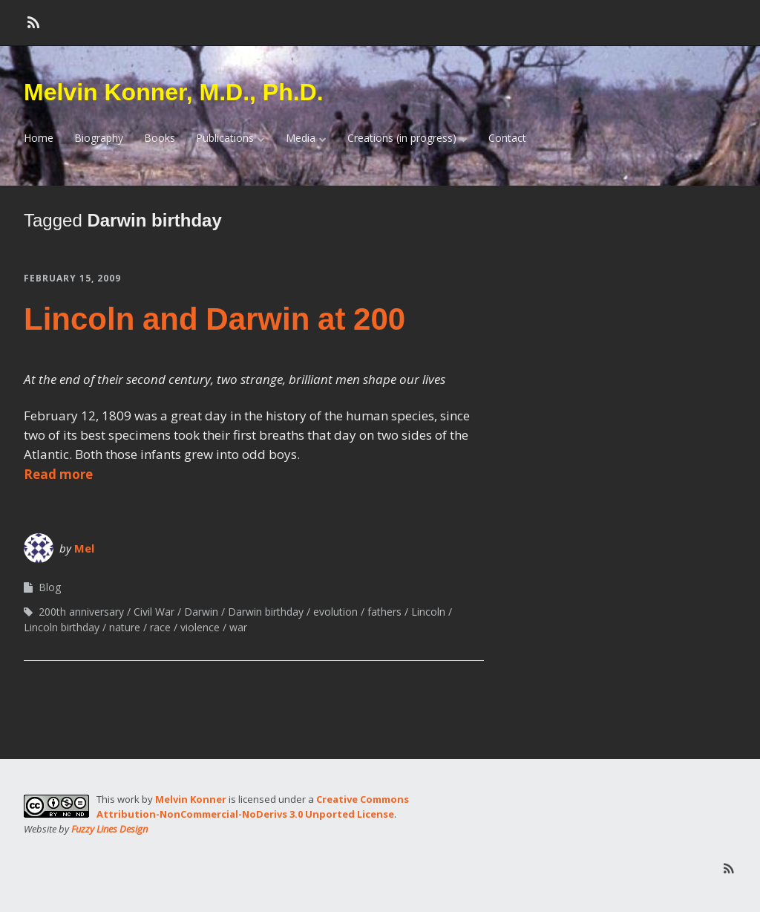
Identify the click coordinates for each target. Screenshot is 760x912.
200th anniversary (81, 612)
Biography (98, 138)
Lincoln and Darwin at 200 (214, 319)
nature (124, 627)
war (238, 627)
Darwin (201, 612)
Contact (507, 138)
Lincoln (428, 612)
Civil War (154, 612)
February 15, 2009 (72, 278)
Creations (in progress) (401, 138)
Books (159, 138)
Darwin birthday (266, 612)
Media (300, 138)
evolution (335, 612)
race (160, 627)
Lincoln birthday (61, 627)
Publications (225, 138)
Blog (50, 587)
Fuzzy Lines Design (109, 829)
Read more (58, 474)
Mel (84, 548)
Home (38, 138)
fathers (384, 612)
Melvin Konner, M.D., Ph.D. (174, 92)
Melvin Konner (190, 799)
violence (200, 627)
